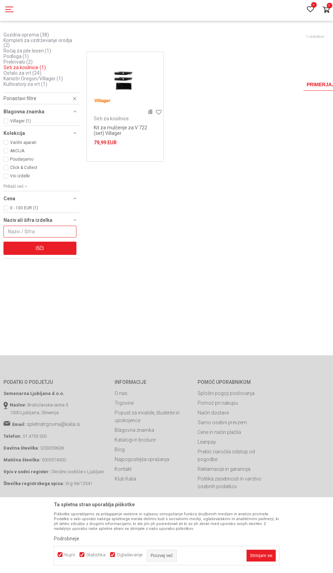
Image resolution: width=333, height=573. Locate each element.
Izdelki (55, 39)
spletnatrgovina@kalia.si (53, 455)
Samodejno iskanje (217, 50)
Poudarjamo (21, 190)
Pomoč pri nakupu (218, 434)
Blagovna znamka (134, 461)
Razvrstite (256, 50)
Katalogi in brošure (135, 471)
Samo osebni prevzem (222, 454)
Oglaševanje (129, 554)
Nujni (69, 554)
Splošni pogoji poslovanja (226, 424)
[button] (41, 130)
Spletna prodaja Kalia (23, 39)
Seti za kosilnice (24, 98)
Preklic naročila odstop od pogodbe (226, 486)
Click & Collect (24, 198)
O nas (121, 424)
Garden (73, 39)
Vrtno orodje (97, 39)
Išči (40, 279)
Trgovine (124, 434)
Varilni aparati (23, 173)
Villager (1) (20, 152)
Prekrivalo (18, 93)
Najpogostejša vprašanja (142, 490)
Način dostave (213, 444)
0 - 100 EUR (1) (24, 239)
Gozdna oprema (26, 66)
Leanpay (207, 473)
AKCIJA (17, 182)
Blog (120, 481)
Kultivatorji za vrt (25, 115)
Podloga (16, 87)
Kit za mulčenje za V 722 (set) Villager (120, 161)
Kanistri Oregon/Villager (33, 109)
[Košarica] (326, 10)
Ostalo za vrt (22, 104)
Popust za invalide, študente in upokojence (147, 447)
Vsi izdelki (20, 207)
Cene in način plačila (219, 463)
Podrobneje (66, 538)
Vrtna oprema (127, 39)
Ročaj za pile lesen (27, 82)
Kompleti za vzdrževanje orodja (37, 74)
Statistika (96, 554)
